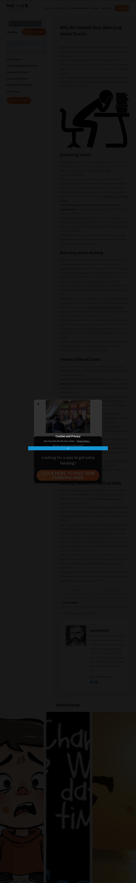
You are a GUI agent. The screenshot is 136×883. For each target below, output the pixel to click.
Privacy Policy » (83, 441)
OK (68, 448)
